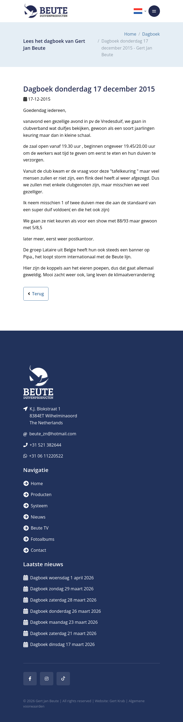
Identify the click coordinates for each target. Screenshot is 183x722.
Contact (34, 550)
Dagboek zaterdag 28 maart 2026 (59, 600)
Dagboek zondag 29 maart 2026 (58, 589)
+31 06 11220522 (46, 456)
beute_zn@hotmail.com (52, 434)
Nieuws (34, 517)
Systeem (35, 506)
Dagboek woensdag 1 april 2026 (58, 578)
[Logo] (45, 11)
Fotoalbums (38, 539)
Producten (37, 494)
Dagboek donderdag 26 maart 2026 (62, 611)
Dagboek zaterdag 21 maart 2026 (59, 633)
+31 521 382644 (45, 445)
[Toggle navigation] (154, 11)
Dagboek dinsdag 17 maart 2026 (59, 644)
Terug (36, 294)
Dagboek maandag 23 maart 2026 (60, 622)
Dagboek (151, 34)
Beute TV (35, 528)
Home (130, 34)
